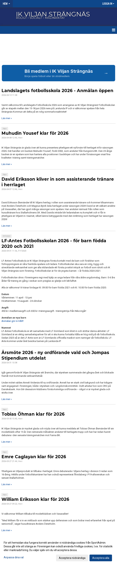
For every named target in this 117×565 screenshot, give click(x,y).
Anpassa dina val (14, 557)
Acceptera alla (100, 557)
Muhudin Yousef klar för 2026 (35, 133)
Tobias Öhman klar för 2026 (33, 414)
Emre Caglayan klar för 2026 (33, 456)
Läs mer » (6, 118)
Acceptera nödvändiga (72, 557)
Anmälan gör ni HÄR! (12, 321)
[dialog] (58, 550)
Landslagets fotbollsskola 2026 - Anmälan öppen (57, 90)
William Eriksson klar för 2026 (35, 499)
